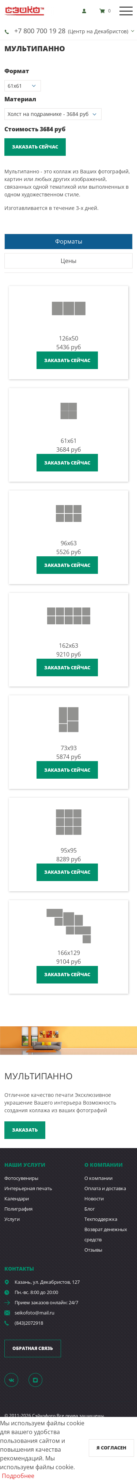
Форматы (68, 241)
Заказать (25, 1129)
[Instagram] (39, 1379)
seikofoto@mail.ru (34, 1312)
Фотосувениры (21, 1178)
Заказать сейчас (35, 146)
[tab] (68, 241)
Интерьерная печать (28, 1188)
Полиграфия (18, 1208)
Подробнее (18, 1476)
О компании (98, 1178)
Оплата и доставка (105, 1188)
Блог (89, 1208)
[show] (86, 11)
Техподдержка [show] (100, 1219)
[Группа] (15, 1379)
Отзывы (93, 1249)
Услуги (12, 1219)
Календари (16, 1198)
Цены (68, 261)
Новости (94, 1198)
